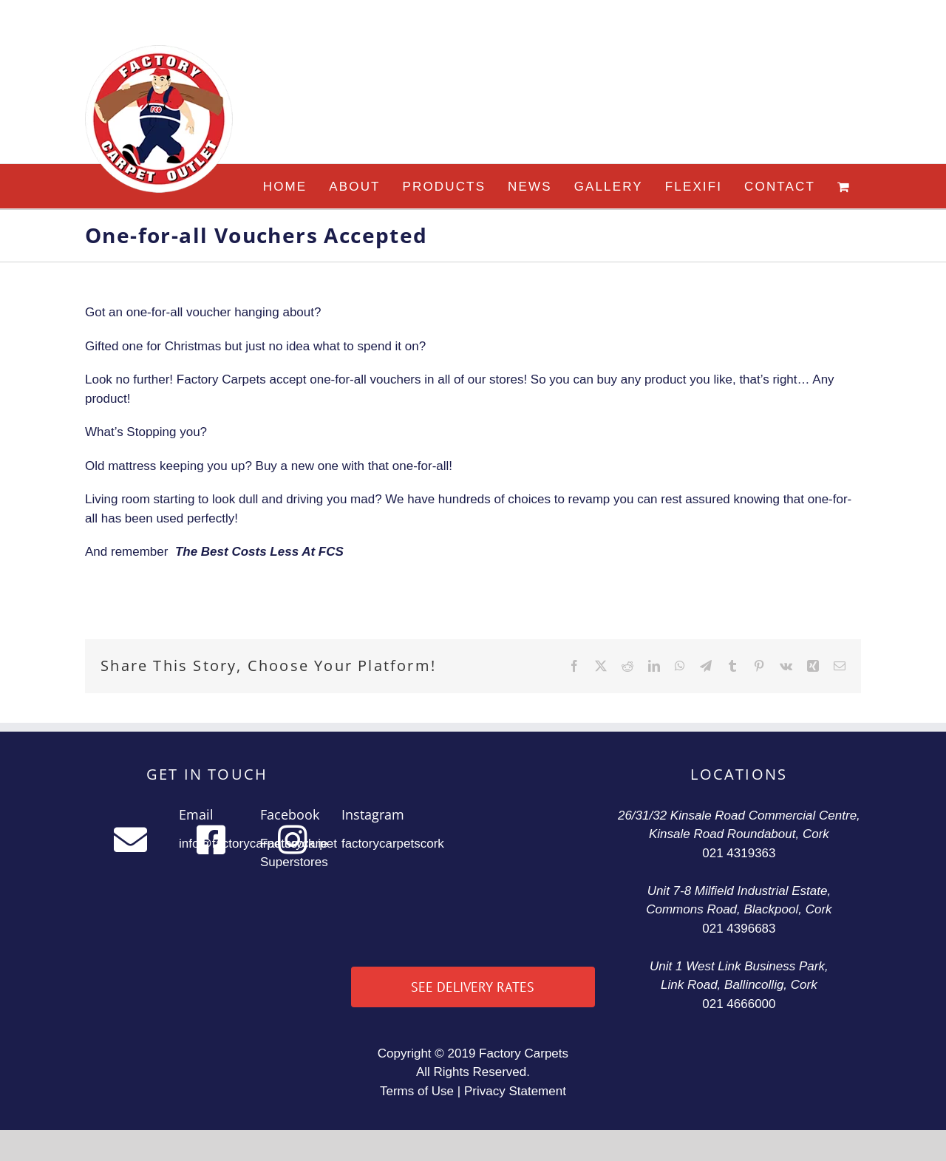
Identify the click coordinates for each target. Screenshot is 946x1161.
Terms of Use (417, 1091)
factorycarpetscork (392, 844)
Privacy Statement (515, 1091)
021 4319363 (738, 853)
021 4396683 (738, 929)
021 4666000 (738, 1004)
